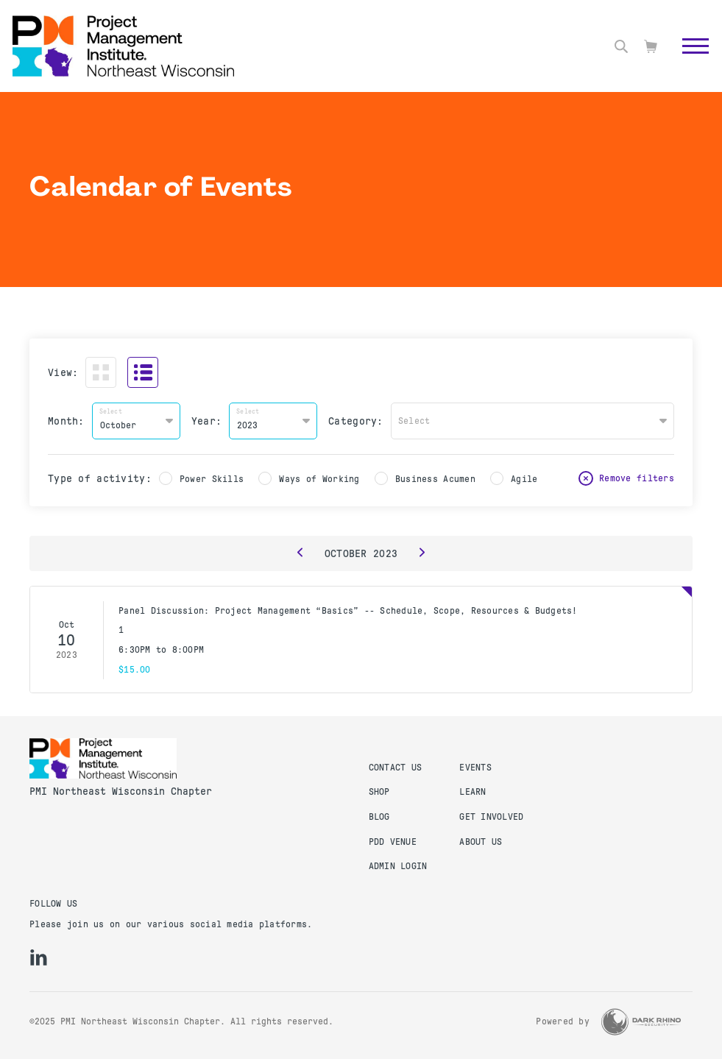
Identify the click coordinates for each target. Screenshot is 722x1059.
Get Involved (491, 817)
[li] (38, 957)
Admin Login (398, 866)
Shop (379, 792)
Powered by (563, 1021)
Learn (472, 792)
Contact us (395, 767)
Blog (379, 817)
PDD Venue (393, 842)
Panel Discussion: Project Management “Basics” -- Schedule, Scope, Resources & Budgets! (348, 611)
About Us (480, 842)
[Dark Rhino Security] (641, 1022)
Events (475, 767)
